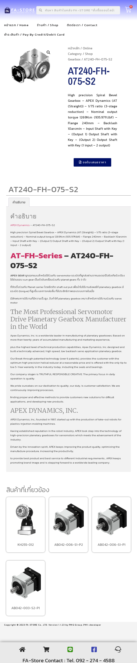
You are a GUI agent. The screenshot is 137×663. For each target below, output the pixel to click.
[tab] (19, 202)
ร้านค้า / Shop (48, 25)
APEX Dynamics (20, 225)
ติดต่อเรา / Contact (82, 25)
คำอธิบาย (19, 202)
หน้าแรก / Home (16, 25)
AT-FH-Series (36, 255)
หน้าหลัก (74, 48)
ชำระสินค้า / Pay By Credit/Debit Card (34, 34)
